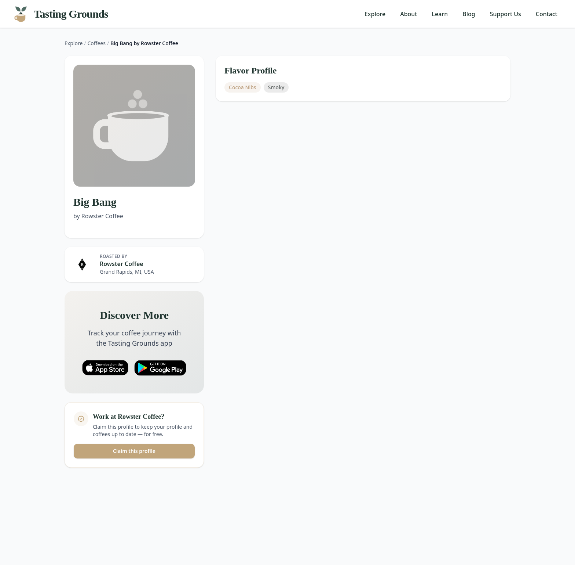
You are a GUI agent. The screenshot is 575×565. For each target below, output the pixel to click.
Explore (375, 14)
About (408, 14)
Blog (468, 14)
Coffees (97, 43)
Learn (440, 14)
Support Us (505, 14)
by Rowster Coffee (98, 216)
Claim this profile (134, 450)
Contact (546, 14)
